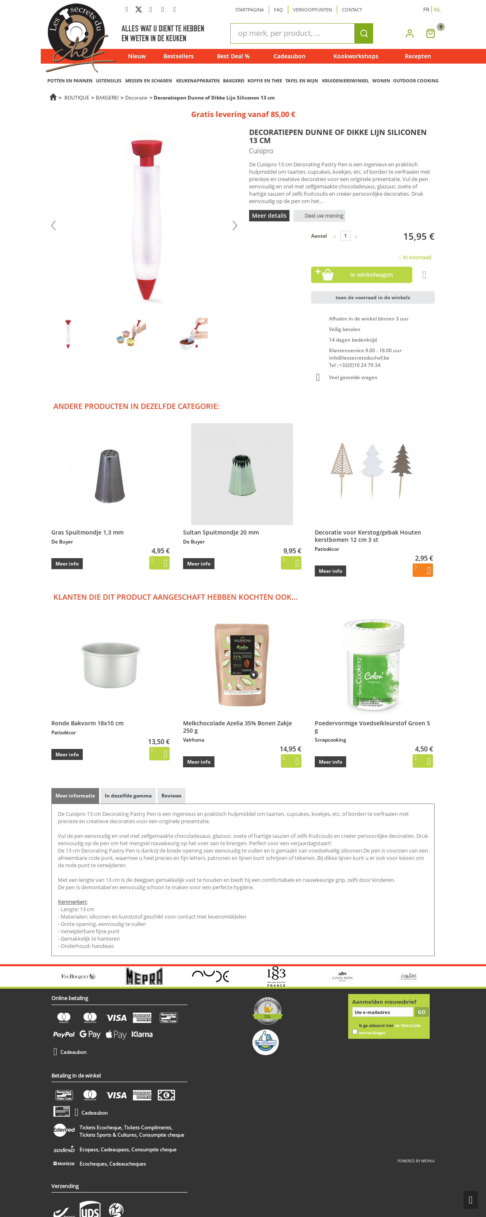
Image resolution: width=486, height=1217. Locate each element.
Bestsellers (178, 56)
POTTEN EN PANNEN (70, 80)
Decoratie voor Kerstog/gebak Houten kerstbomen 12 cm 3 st (368, 535)
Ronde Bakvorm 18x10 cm (87, 723)
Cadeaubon (289, 56)
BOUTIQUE (76, 97)
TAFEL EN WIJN (301, 80)
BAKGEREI (234, 80)
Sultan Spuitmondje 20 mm (221, 532)
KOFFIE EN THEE (264, 80)
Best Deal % (233, 56)
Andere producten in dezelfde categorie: (136, 406)
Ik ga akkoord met (390, 1029)
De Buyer (62, 541)
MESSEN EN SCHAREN (148, 80)
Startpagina (249, 10)
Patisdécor (327, 549)
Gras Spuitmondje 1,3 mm (87, 532)
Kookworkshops (356, 56)
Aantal (319, 235)
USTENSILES (109, 80)
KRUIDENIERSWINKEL (345, 80)
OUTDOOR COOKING (416, 80)
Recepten (418, 56)
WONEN (381, 80)
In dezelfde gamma (128, 795)
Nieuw (137, 56)
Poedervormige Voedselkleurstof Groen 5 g (372, 726)
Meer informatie (75, 795)
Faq (278, 10)
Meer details (269, 215)
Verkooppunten (312, 10)
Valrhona (193, 739)
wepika (428, 1161)
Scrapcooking (330, 739)
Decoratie (136, 97)
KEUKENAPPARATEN (198, 80)
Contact (352, 10)
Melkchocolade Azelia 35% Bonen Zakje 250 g (237, 726)
